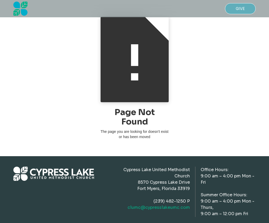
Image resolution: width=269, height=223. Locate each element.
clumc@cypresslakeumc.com (159, 207)
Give (240, 8)
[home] (20, 9)
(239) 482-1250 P (171, 201)
